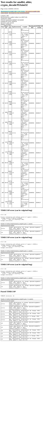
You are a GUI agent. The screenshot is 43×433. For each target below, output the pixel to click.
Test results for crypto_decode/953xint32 (19, 13)
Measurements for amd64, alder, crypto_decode (13, 11)
